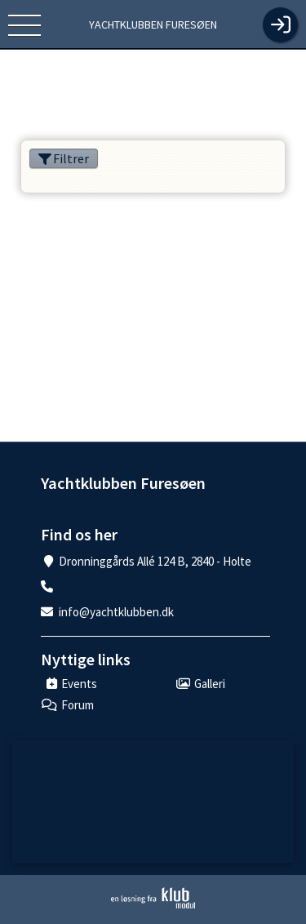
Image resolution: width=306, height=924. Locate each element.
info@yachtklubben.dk (116, 612)
